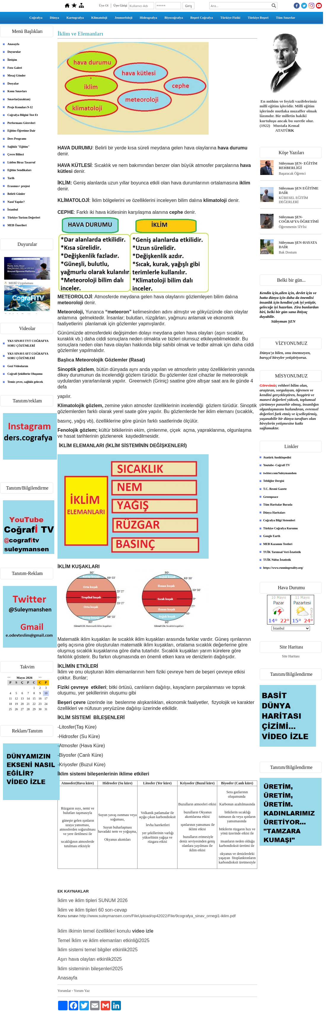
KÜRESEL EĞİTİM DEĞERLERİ (293, 200)
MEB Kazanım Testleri (277, 544)
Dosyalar (13, 83)
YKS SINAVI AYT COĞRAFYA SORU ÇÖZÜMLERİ (27, 356)
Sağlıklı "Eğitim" (18, 146)
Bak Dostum (288, 252)
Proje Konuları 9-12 (20, 107)
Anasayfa (13, 44)
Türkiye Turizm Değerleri (23, 217)
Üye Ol (103, 5)
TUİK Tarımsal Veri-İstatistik (282, 552)
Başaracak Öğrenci (292, 173)
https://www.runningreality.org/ (283, 567)
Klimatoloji (99, 17)
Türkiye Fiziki (230, 17)
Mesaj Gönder (16, 75)
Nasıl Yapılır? (16, 201)
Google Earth (271, 536)
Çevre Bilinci (15, 154)
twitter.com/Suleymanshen (280, 473)
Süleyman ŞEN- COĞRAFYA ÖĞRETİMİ (299, 219)
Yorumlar (64, 991)
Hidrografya (148, 17)
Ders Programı (16, 138)
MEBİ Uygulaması (21, 283)
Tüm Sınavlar (285, 17)
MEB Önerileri (17, 225)
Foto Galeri (14, 67)
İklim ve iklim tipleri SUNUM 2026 (92, 900)
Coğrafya (35, 17)
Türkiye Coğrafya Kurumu (280, 528)
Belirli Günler (16, 193)
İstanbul (12, 209)
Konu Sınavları (17, 91)
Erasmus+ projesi (18, 186)
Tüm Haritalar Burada (277, 504)
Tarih (11, 178)
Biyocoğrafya (173, 17)
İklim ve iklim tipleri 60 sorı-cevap (92, 909)
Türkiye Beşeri (258, 17)
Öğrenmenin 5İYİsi (293, 227)
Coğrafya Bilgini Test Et (22, 115)
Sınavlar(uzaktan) (18, 99)
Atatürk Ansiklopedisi (277, 457)
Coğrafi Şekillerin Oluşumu (24, 373)
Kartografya (75, 17)
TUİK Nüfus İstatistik (277, 559)
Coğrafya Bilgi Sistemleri (279, 520)
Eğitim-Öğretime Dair (21, 130)
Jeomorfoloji (123, 17)
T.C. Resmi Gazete (275, 488)
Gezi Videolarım (17, 366)
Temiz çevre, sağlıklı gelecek (25, 381)
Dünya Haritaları (274, 512)
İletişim (12, 59)
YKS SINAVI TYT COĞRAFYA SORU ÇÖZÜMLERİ (28, 343)
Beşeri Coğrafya (201, 17)
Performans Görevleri (21, 123)
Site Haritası (291, 656)
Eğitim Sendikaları (19, 170)
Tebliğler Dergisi (273, 480)
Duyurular (14, 51)
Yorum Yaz (82, 991)
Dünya (54, 17)
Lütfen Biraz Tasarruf (21, 162)
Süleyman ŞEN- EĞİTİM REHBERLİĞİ (298, 165)
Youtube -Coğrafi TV (276, 465)
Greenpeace (270, 496)
